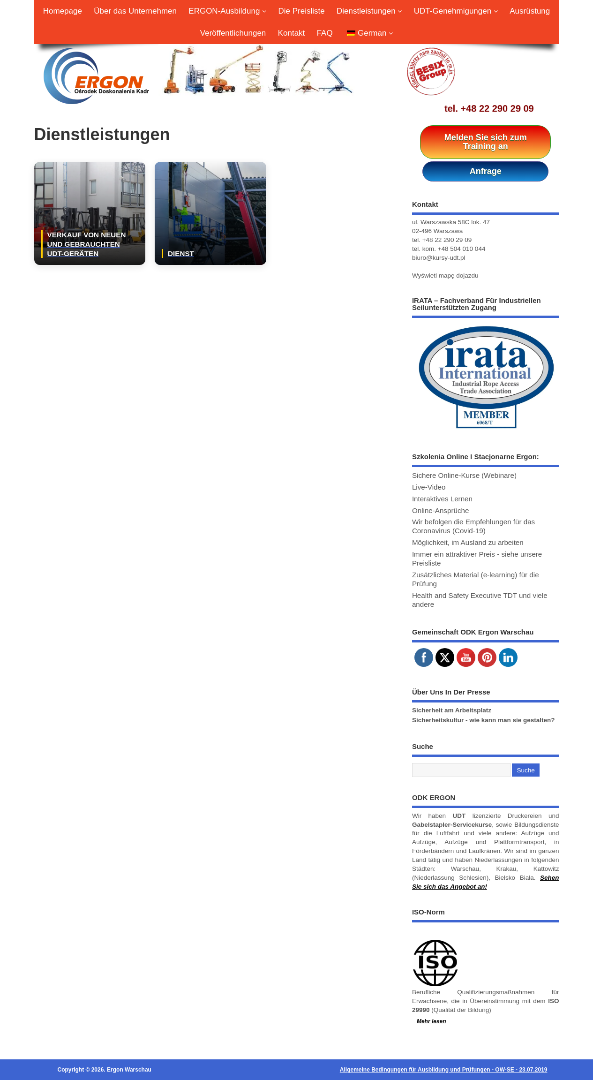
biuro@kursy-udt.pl (438, 257)
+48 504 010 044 (462, 248)
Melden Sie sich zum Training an (485, 142)
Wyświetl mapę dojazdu (445, 275)
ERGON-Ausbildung (227, 11)
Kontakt (291, 33)
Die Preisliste (301, 11)
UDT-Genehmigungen (456, 11)
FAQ (325, 33)
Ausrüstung (530, 11)
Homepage (62, 11)
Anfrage (486, 171)
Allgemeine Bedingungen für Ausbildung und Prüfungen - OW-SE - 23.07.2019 (444, 1069)
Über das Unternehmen (135, 11)
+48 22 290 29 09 (497, 108)
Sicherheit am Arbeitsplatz (451, 710)
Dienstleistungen (369, 11)
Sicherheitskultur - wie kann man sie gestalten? (483, 720)
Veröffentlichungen (233, 33)
